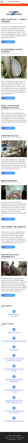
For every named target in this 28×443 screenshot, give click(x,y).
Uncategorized (12, 23)
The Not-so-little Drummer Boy (10, 256)
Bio (10, 437)
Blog (13, 437)
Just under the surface (13, 227)
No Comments (20, 23)
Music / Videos (20, 437)
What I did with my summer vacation (10, 107)
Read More (8, 41)
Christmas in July (10, 136)
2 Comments (20, 109)
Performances (11, 439)
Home (6, 437)
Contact (19, 439)
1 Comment (20, 53)
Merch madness (9, 181)
